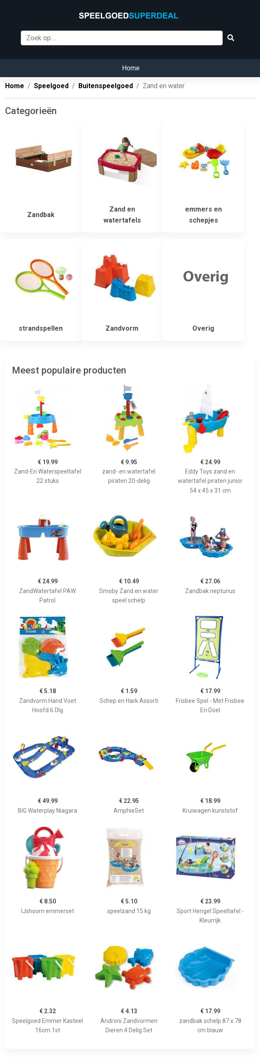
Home (131, 68)
